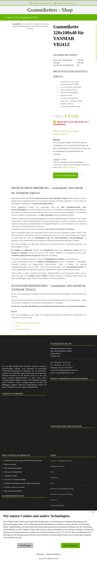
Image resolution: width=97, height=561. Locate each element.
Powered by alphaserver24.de (48, 558)
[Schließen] (93, 512)
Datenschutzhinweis (53, 554)
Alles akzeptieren (70, 545)
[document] (48, 528)
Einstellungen (25, 545)
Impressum (40, 554)
